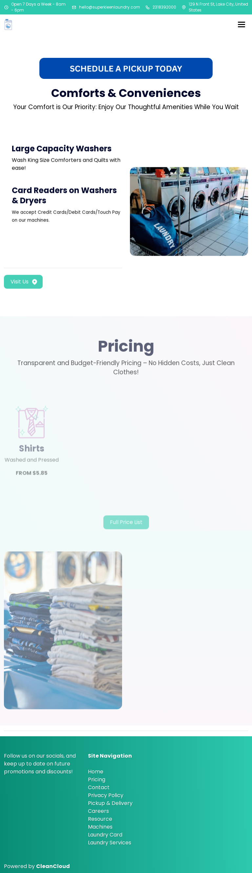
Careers (98, 811)
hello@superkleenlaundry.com (109, 7)
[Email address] (74, 7)
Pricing (96, 779)
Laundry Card (105, 834)
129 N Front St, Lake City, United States (218, 7)
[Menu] (241, 24)
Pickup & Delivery (110, 803)
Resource (100, 819)
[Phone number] (147, 7)
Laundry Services (109, 842)
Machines (100, 827)
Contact (99, 787)
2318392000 (164, 7)
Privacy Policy (105, 795)
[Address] (183, 7)
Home (95, 771)
